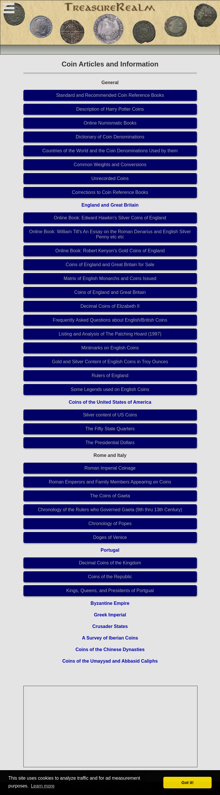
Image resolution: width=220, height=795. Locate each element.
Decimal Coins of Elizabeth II (110, 306)
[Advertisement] (111, 726)
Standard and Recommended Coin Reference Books (110, 95)
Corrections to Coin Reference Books (110, 192)
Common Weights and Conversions (110, 164)
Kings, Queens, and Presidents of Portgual (110, 590)
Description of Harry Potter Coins (110, 109)
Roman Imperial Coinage (110, 468)
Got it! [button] (188, 782)
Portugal (110, 550)
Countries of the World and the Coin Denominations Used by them (110, 150)
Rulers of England (110, 375)
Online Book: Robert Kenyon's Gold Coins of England (109, 250)
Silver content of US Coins (110, 414)
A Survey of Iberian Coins (110, 637)
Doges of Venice (110, 537)
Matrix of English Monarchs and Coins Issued (110, 278)
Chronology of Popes (110, 523)
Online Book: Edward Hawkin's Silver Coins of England (110, 217)
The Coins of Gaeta (110, 495)
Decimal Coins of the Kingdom (110, 562)
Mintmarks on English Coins (109, 347)
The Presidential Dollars (110, 442)
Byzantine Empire (109, 603)
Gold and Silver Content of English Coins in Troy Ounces (110, 361)
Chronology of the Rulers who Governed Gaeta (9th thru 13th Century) (110, 509)
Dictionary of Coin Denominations (110, 136)
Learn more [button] (43, 785)
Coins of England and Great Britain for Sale (110, 264)
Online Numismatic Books (110, 123)
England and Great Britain (110, 205)
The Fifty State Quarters (110, 428)
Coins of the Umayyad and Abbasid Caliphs (110, 661)
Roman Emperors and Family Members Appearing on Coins (110, 481)
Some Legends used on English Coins (110, 389)
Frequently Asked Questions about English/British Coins (110, 320)
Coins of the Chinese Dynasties (110, 649)
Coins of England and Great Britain (110, 292)
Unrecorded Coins (110, 178)
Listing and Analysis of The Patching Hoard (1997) (110, 333)
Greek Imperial (110, 614)
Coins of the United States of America (110, 402)
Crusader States (110, 626)
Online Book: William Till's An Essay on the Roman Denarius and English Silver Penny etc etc (110, 234)
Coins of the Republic (110, 576)
